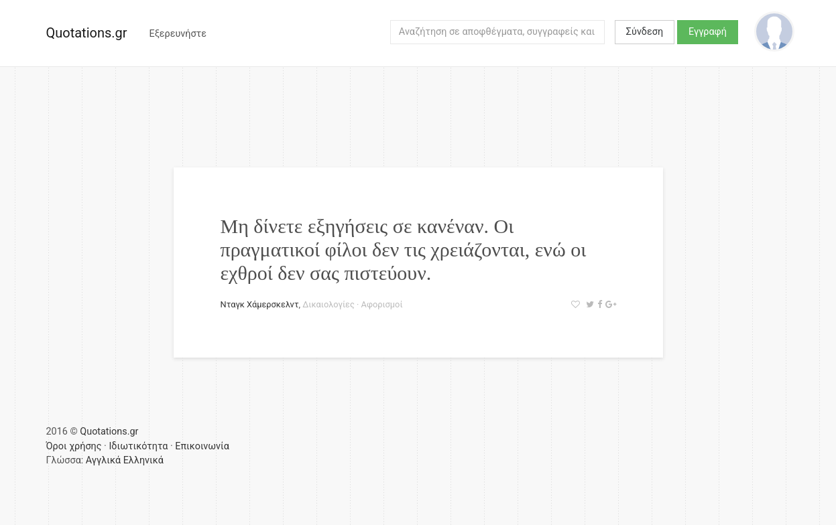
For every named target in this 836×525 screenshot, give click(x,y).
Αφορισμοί (382, 304)
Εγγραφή (708, 32)
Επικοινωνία (202, 446)
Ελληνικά (143, 460)
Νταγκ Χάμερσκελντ (260, 304)
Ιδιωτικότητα (138, 446)
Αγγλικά (103, 460)
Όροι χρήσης (74, 446)
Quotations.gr (86, 33)
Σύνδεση (644, 32)
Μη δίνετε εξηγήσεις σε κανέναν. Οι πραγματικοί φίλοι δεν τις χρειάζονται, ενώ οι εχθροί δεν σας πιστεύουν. (404, 249)
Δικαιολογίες (328, 304)
